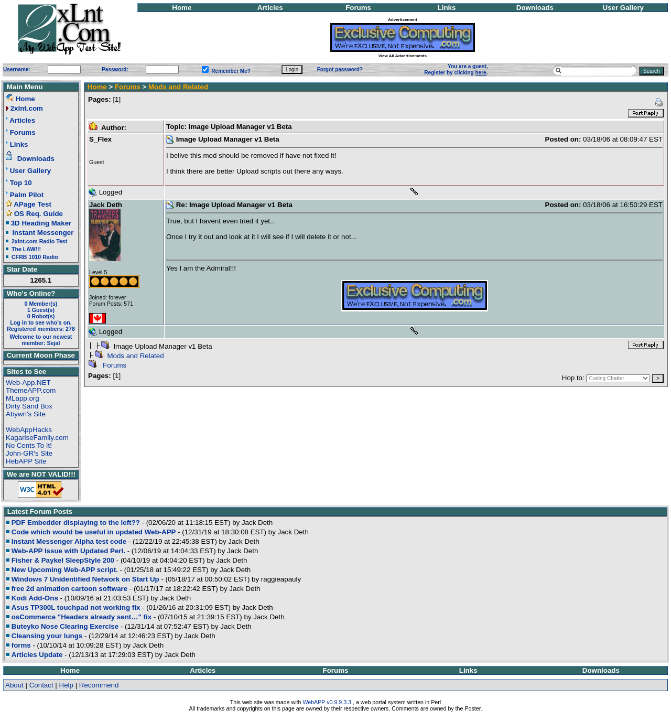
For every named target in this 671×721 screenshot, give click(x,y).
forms (21, 645)
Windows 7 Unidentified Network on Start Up (85, 579)
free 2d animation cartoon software (69, 589)
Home (181, 8)
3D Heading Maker (41, 223)
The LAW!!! (26, 249)
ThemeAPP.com (31, 390)
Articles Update (37, 655)
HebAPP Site (26, 461)
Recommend (99, 685)
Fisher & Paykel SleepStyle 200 (63, 560)
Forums (358, 8)
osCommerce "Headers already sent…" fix (81, 617)
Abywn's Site (26, 414)
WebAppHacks (29, 430)
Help (66, 685)
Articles (270, 8)
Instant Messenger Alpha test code (69, 541)
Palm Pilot (27, 195)
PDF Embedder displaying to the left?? (76, 522)
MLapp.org (22, 398)
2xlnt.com (26, 108)
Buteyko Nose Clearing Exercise (65, 626)
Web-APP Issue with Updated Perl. (68, 551)
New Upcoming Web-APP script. (65, 570)
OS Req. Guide (38, 214)
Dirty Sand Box (29, 406)
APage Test (32, 204)
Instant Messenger (42, 232)
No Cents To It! (29, 445)
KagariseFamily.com (37, 438)
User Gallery (623, 8)
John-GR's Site (29, 453)
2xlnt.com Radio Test (39, 241)
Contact (41, 685)
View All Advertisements (402, 55)
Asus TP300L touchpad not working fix (76, 607)
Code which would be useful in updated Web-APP (94, 532)
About (14, 685)
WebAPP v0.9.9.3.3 (326, 702)
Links (447, 8)
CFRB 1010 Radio (35, 257)
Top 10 (21, 183)
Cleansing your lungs (47, 636)
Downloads (535, 8)
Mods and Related (178, 87)
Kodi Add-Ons (35, 598)
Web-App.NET (28, 382)
